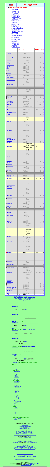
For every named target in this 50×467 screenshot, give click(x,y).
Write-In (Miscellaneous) (10, 282)
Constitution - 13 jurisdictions (15, 14)
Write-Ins (8, 285)
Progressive (15, 396)
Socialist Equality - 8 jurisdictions (16, 16)
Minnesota (31, 297)
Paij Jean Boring (9, 73)
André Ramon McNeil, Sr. (10, 164)
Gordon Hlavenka (9, 122)
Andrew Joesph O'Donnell (10, 175)
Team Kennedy (16, 400)
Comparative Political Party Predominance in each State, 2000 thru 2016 (25, 454)
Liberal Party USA (16, 391)
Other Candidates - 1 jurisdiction (16, 36)
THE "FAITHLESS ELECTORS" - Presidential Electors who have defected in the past (25, 432)
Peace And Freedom (17, 395)
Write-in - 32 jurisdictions (14, 13)
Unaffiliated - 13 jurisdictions (15, 15)
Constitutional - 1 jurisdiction (15, 26)
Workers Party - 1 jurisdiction (15, 46)
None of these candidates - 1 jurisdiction (17, 35)
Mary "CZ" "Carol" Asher (10, 57)
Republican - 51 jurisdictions (15, 8)
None (15, 411)
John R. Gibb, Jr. (9, 114)
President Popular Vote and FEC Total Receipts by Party (25, 426)
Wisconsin (27, 299)
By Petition (15, 407)
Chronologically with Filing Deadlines (27, 437)
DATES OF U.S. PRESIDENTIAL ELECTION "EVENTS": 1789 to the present (24, 433)
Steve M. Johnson (9, 141)
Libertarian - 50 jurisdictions (14, 9)
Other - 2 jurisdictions (14, 22)
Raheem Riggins (9, 206)
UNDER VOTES (9, 253)
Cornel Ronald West (9, 272)
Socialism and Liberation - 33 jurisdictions (16, 12)
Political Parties (15, 362)
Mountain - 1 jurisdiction (15, 33)
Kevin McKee (8, 162)
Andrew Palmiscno (9, 184)
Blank (7, 67)
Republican (15, 369)
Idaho (26, 296)
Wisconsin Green (16, 379)
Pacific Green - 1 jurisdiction (15, 37)
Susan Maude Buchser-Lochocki (11, 80)
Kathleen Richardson (9, 203)
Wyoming (30, 299)
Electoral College (29, 439)
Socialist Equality (16, 398)
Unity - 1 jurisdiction (14, 45)
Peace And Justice (16, 377)
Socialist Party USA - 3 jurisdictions (16, 20)
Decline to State (16, 408)
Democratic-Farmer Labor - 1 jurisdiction (17, 27)
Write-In (8, 284)
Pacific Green (16, 376)
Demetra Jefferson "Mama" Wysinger (11, 287)
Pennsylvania (32, 298)
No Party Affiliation (16, 410)
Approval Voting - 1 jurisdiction (15, 24)
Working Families (16, 405)
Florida (20, 296)
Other (15, 413)
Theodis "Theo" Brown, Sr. (10, 77)
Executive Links (25, 300)
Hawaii (24, 296)
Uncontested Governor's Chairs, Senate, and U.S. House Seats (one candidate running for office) (25, 448)
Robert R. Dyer (9, 97)
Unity (15, 403)
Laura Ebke (8, 98)
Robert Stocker (9, 236)
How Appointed (25, 313)
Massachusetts (25, 297)
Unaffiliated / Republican (17, 401)
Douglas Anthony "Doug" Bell (10, 65)
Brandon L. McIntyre (9, 161)
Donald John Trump (9, 252)
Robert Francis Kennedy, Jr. (10, 146)
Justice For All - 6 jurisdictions (15, 17)
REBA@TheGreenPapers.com (34, 463)
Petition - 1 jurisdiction (14, 40)
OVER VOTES (9, 176)
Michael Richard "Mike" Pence (11, 185)
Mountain (15, 392)
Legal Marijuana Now (17, 390)
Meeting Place (29, 313)
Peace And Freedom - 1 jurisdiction (16, 38)
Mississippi (34, 297)
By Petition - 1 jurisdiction (15, 25)
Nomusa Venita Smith (9, 221)
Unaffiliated (15, 416)
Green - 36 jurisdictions (14, 10)
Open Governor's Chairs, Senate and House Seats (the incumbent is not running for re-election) (24, 447)
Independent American (17, 387)
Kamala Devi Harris (9, 118)
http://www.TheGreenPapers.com (26, 465)
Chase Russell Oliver (9, 178)
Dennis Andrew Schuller (10, 212)
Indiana (30, 296)
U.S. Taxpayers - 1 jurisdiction (15, 43)
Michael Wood (9, 281)
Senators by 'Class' (25, 444)
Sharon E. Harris (9, 121)
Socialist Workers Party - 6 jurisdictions (16, 18)
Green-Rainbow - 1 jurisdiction (15, 30)
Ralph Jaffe (8, 135)
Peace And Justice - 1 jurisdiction (16, 39)
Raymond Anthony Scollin (10, 215)
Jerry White (8, 277)
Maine (20, 297)
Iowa (32, 296)
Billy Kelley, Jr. (9, 142)
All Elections (19, 441)
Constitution (15, 372)
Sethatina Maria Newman (10, 171)
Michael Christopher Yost (10, 288)
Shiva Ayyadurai (9, 60)
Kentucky (15, 297)
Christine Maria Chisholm (10, 84)
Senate (25, 443)
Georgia (22, 296)
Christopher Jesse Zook (10, 290)
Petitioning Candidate (17, 415)
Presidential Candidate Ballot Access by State (32, 442)
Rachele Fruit (8, 109)
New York (16, 298)
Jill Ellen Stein (9, 231)
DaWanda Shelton (9, 216)
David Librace (8, 156)
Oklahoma (27, 298)
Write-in (8, 286)
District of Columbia (16, 296)
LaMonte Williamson (9, 280)
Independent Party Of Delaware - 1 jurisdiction (17, 31)
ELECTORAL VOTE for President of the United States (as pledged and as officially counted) (25, 434)
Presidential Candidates (15, 442)
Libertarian (15, 375)
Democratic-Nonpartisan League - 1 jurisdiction (18, 28)
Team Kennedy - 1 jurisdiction (15, 42)
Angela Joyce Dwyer (9, 96)
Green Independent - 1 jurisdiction (16, 29)
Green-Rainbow (16, 374)
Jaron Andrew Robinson (10, 207)
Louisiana (18, 297)
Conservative (16, 384)
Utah (13, 345)
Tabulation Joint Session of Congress (29, 431)
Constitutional (16, 385)
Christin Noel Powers (9, 195)
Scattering (15, 419)
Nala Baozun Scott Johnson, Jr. (11, 139)
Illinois (28, 296)
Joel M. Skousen (9, 219)
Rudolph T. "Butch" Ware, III (10, 264)
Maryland (22, 297)
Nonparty (15, 412)
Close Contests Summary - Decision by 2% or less (24, 428)
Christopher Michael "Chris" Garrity (11, 112)
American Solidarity (16, 382)
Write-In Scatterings (9, 283)
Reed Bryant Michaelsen (10, 166)
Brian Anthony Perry (9, 188)
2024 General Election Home (25, 425)
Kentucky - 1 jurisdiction (15, 32)
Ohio (25, 298)
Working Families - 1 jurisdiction (16, 47)
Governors (23, 443)
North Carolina (19, 298)
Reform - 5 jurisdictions (15, 19)
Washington (20, 299)
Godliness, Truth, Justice (17, 386)
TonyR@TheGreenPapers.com (29, 464)
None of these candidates (17, 418)
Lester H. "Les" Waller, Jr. (10, 261)
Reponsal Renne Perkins (10, 186)
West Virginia (23, 299)
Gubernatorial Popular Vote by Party (25, 427)
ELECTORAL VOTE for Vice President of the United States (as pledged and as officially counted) (25, 435)
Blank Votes (8, 66)
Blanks (8, 68)
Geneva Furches (9, 110)
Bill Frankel (8, 106)
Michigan (29, 297)
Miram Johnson (9, 138)
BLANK (8, 62)
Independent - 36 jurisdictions (15, 11)
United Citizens (16, 402)
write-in (8, 293)
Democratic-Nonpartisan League (18, 368)
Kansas (34, 296)
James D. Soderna (9, 222)
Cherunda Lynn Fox (9, 104)
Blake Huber (8, 127)
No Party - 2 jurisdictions (15, 21)
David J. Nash (9, 170)
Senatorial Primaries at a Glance (29, 446)
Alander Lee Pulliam (9, 198)
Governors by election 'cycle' (25, 445)
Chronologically (20, 437)
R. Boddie (8, 70)
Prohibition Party (16, 397)
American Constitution (17, 371)
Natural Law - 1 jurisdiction (15, 34)
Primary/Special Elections (24, 441)
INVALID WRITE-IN (9, 128)
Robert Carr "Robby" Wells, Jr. (11, 267)
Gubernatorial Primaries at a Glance (21, 446)
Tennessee (14, 336)
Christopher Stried (9, 241)
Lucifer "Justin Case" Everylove (11, 101)
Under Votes (8, 254)
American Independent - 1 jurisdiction (16, 23)
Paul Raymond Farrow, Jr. (10, 102)
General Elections (30, 441)
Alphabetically (20, 439)
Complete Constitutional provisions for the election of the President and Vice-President (24, 459)
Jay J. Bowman (9, 75)
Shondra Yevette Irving (10, 130)
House (27, 443)
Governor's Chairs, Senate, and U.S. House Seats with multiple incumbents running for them (25, 449)
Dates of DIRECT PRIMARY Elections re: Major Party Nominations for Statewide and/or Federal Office (25, 456)
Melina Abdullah (9, 53)
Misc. (7, 167)
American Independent (17, 381)
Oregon (30, 298)
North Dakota (22, 298)
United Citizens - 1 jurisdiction (15, 44)
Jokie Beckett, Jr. (9, 63)
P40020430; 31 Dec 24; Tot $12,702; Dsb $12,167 (30, 318)
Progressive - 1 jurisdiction (15, 41)
